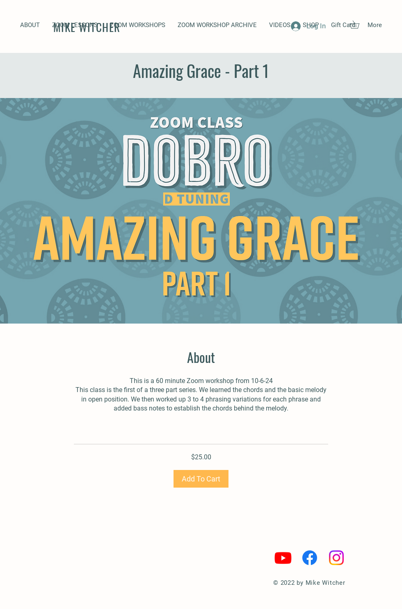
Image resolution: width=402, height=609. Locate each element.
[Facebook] (310, 558)
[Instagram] (336, 558)
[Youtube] (283, 558)
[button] (137, 25)
